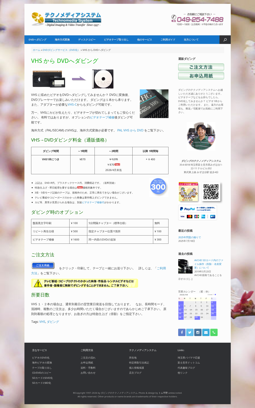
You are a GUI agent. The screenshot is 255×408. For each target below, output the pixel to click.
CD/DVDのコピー (41, 372)
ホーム (36, 50)
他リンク (183, 372)
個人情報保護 (136, 367)
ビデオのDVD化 (40, 357)
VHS (42, 322)
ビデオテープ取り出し (116, 39)
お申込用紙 (87, 362)
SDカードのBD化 (41, 383)
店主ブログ (135, 372)
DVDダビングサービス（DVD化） (61, 50)
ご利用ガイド (167, 39)
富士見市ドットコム (189, 362)
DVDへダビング (37, 39)
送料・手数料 (88, 367)
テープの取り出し (42, 367)
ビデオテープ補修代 (93, 202)
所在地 (133, 357)
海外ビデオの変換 (42, 362)
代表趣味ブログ (186, 367)
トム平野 (163, 392)
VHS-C (72, 104)
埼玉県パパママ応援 (189, 357)
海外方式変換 (62, 39)
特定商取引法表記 (139, 362)
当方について (191, 39)
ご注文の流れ (88, 357)
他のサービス (144, 39)
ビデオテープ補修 (102, 117)
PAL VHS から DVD (130, 130)
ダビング (53, 322)
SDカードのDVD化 (42, 378)
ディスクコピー (87, 39)
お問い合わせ (88, 372)
